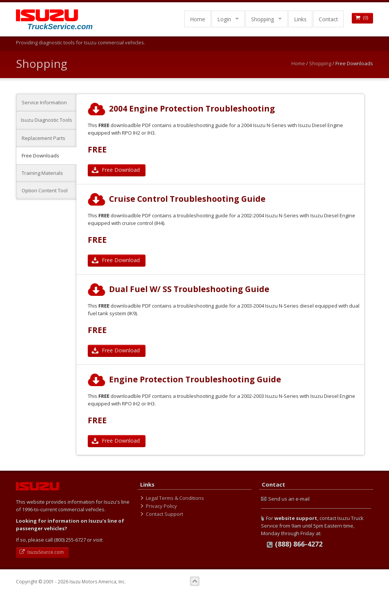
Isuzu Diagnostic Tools (46, 119)
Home (197, 19)
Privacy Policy (161, 506)
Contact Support (164, 514)
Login (224, 19)
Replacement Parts (43, 138)
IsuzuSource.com (42, 552)
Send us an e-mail (285, 498)
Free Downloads (40, 155)
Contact (328, 19)
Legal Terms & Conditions (175, 498)
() (362, 17)
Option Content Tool (45, 190)
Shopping (262, 19)
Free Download (116, 169)
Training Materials (42, 173)
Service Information (44, 102)
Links (300, 19)
